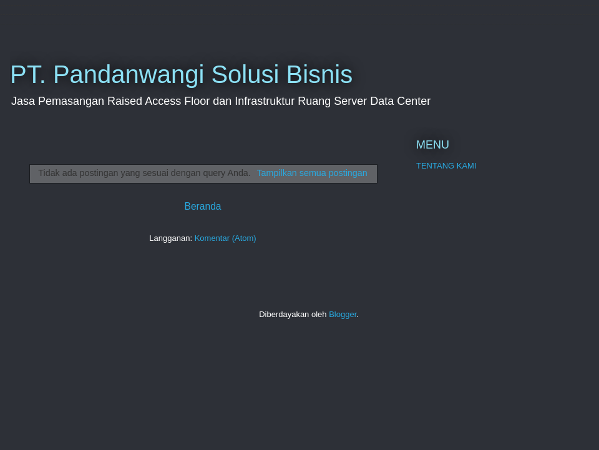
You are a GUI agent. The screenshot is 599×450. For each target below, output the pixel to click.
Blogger (342, 314)
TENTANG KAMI (446, 165)
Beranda (203, 206)
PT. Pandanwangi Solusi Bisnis (181, 74)
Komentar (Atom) (225, 238)
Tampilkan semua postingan (311, 173)
